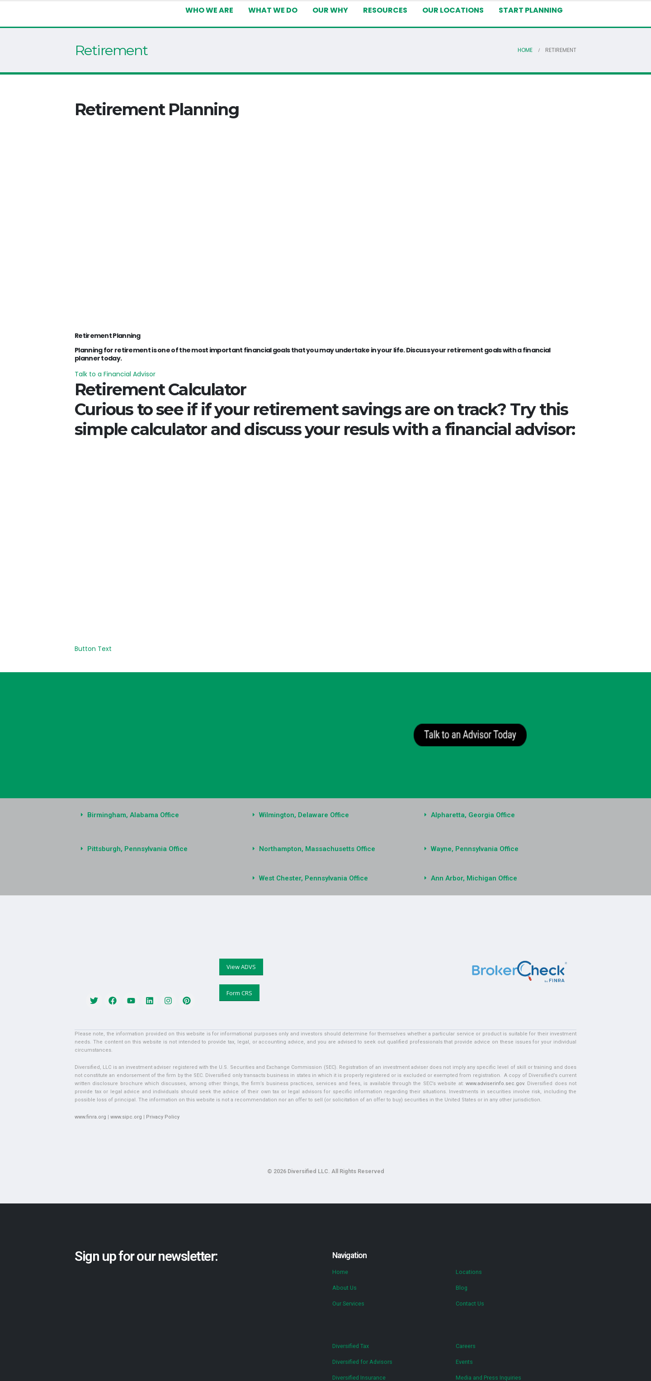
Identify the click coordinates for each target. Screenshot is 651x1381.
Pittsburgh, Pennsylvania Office (135, 841)
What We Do (275, 10)
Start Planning (531, 10)
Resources (386, 10)
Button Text (90, 640)
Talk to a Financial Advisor (111, 366)
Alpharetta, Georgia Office (470, 807)
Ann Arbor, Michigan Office (471, 870)
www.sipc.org (124, 1101)
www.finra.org (90, 1101)
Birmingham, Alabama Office (131, 807)
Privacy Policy (158, 1101)
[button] (154, 807)
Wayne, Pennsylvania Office (472, 841)
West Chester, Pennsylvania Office (311, 870)
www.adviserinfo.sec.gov (426, 1067)
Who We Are (212, 10)
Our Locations (455, 10)
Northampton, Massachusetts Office (313, 841)
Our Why (331, 10)
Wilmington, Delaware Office (302, 807)
